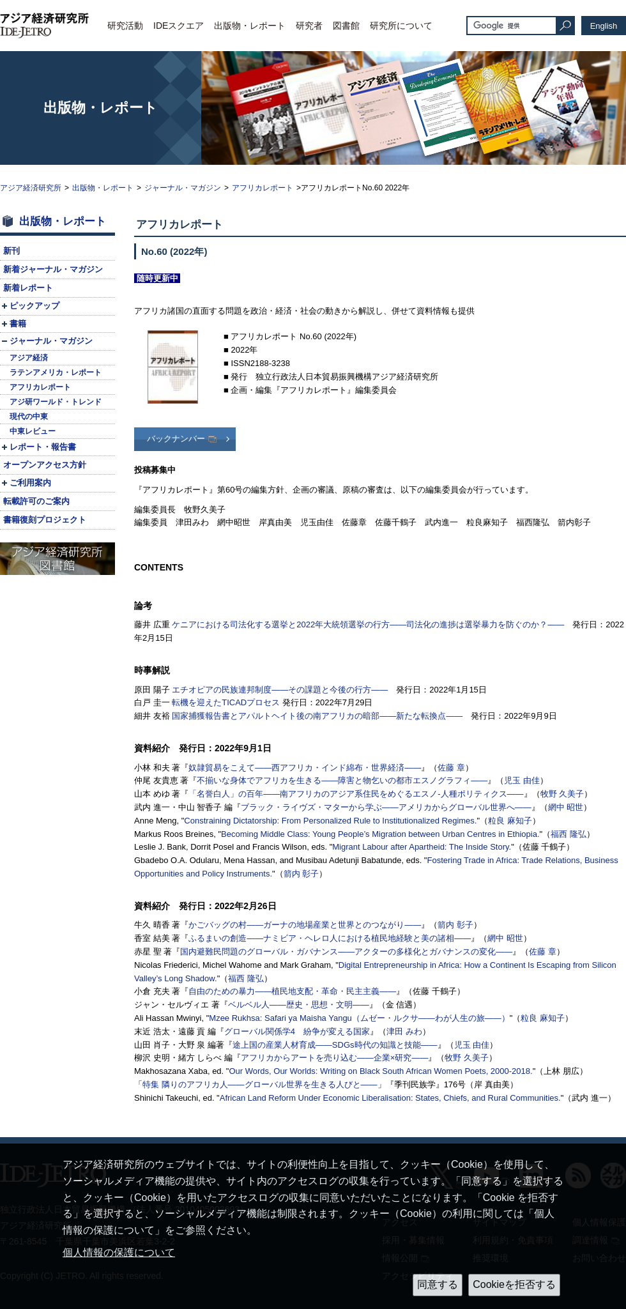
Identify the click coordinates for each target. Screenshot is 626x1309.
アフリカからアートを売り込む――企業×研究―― (335, 1057)
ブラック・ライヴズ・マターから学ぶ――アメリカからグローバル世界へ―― (386, 807)
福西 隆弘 (568, 834)
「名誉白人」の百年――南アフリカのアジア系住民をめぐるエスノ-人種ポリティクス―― (355, 794)
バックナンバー (176, 438)
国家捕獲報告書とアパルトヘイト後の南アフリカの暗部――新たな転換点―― (317, 716)
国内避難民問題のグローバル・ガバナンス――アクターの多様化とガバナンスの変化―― (346, 951)
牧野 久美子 (562, 794)
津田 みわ (404, 1031)
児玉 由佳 (522, 780)
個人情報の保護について (119, 1252)
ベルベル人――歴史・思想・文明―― (298, 1004)
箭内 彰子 (301, 873)
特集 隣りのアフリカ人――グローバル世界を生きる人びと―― (260, 1084)
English (604, 26)
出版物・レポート (250, 25)
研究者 (309, 25)
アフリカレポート (262, 187)
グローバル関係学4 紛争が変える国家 (297, 1031)
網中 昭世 (566, 807)
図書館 (346, 25)
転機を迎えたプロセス (226, 702)
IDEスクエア (178, 25)
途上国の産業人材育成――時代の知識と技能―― (335, 1045)
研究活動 (125, 25)
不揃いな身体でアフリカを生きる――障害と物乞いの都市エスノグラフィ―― (342, 780)
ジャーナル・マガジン (182, 187)
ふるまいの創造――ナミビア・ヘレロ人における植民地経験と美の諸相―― (329, 938)
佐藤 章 (451, 767)
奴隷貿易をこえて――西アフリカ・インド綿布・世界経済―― (304, 767)
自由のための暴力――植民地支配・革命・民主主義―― (292, 991)
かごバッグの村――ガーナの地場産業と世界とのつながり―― (304, 925)
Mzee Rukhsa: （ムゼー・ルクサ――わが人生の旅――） (359, 1018)
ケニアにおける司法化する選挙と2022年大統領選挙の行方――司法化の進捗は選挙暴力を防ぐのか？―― (368, 624)
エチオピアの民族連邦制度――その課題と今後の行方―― (280, 689)
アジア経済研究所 (30, 187)
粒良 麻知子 (510, 820)
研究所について (401, 25)
